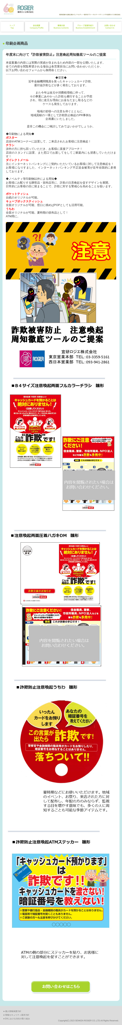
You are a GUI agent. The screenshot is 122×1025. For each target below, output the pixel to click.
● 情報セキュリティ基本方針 (16, 1015)
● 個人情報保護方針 (12, 1011)
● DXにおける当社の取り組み (16, 1018)
